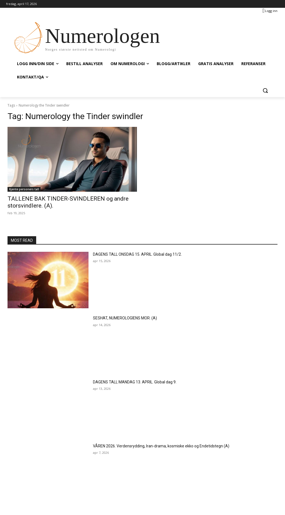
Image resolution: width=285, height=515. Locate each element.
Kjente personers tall (24, 189)
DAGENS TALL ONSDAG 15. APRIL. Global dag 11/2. (137, 254)
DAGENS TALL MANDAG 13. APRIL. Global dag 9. (134, 382)
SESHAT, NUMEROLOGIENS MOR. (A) (125, 318)
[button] (265, 90)
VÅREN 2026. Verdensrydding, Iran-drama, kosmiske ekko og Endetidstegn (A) (161, 446)
